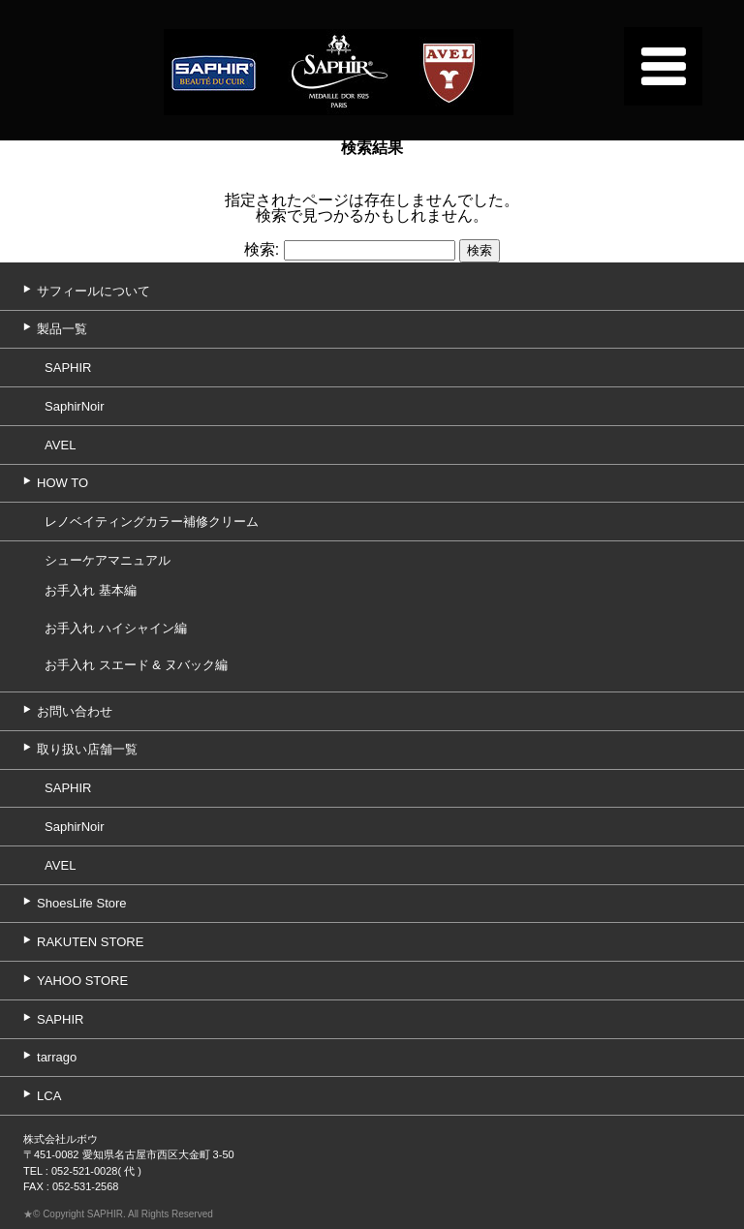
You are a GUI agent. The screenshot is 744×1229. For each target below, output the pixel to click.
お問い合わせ (74, 711)
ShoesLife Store (82, 903)
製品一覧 (62, 329)
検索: (261, 249)
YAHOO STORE (82, 980)
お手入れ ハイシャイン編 (116, 628)
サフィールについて (93, 291)
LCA (49, 1096)
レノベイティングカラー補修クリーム (152, 521)
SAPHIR (68, 367)
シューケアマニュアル (107, 560)
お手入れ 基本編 (91, 590)
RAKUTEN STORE (90, 942)
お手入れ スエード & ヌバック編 (136, 665)
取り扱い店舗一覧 (87, 749)
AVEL (60, 445)
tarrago (57, 1057)
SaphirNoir (74, 406)
